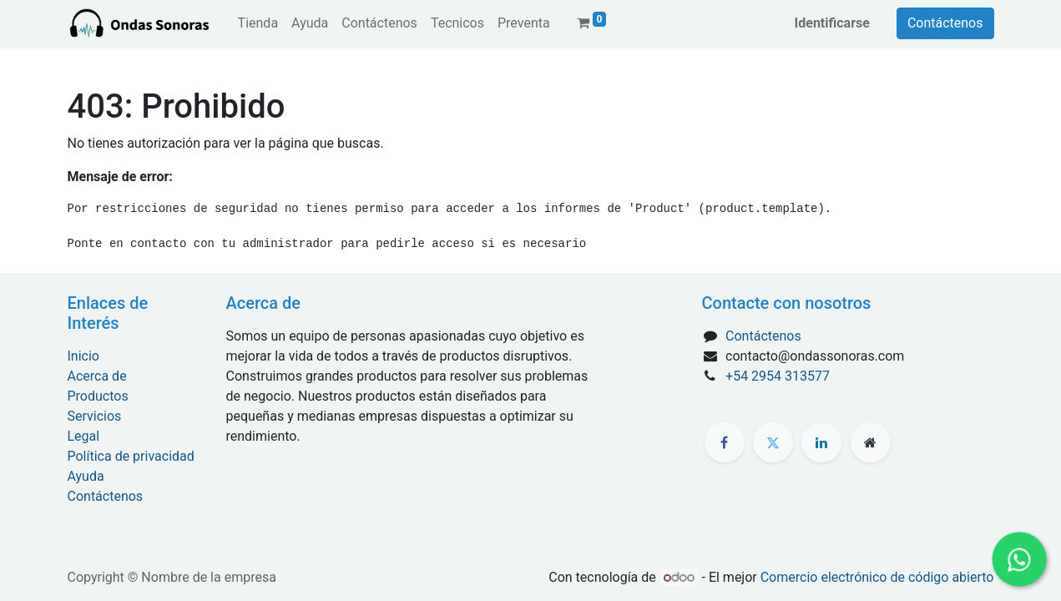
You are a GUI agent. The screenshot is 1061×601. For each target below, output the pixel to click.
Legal (84, 436)
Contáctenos (945, 23)
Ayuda (86, 476)
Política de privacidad (131, 456)
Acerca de (97, 376)
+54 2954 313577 (777, 376)
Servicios (95, 416)
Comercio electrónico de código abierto (877, 577)
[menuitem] (258, 23)
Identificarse (832, 23)
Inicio (83, 356)
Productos (98, 396)
